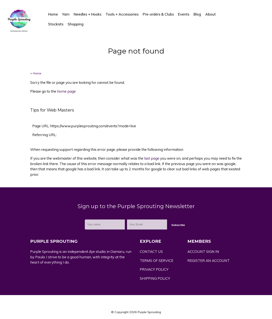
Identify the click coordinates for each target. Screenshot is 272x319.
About (210, 14)
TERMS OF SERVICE (156, 260)
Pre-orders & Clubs (158, 14)
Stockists (55, 24)
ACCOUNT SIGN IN (203, 251)
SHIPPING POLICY (155, 278)
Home (53, 14)
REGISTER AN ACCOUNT (208, 260)
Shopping (76, 24)
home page (66, 91)
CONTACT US (151, 251)
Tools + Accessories (122, 14)
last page (151, 158)
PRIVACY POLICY (154, 269)
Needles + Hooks (87, 14)
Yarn (65, 14)
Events (183, 14)
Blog (197, 14)
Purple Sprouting (149, 312)
